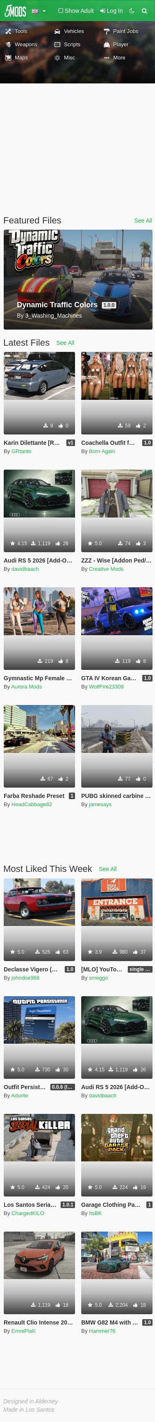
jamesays (100, 804)
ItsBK (95, 1213)
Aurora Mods (26, 687)
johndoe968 (26, 978)
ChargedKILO (28, 1213)
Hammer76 (102, 1331)
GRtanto (21, 451)
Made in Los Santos (28, 1409)
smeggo (98, 978)
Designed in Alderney (30, 1401)
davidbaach (25, 569)
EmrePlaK (24, 1331)
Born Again (102, 451)
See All (143, 220)
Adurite (19, 1095)
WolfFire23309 (106, 687)
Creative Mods (106, 569)
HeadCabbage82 (32, 804)
